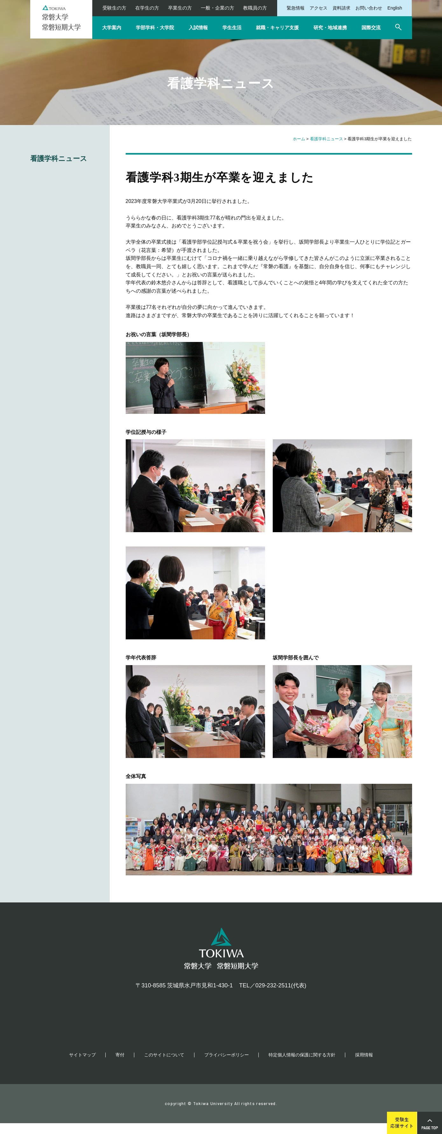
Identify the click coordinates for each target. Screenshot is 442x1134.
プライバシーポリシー (226, 1065)
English (395, 7)
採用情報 (364, 1065)
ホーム (299, 138)
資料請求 (341, 7)
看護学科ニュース (326, 138)
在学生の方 (147, 7)
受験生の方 (114, 7)
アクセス (318, 7)
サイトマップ (82, 1065)
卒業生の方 (180, 7)
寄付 (120, 1065)
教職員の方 (255, 7)
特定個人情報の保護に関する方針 (302, 1065)
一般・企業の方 (217, 7)
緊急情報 (296, 7)
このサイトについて (164, 1065)
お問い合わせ (368, 7)
